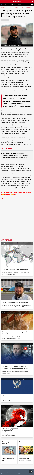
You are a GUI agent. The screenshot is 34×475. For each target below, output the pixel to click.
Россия (11, 20)
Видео (16, 7)
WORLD (19, 4)
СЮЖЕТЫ (28, 7)
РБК (26, 56)
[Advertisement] (17, 221)
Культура (20, 20)
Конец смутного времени (7, 442)
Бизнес (15, 20)
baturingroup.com (15, 473)
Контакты (3, 470)
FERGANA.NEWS (17, 1)
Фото (22, 7)
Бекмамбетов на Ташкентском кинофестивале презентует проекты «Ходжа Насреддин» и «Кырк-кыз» (15, 155)
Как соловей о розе (25, 442)
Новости (3, 7)
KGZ (5, 4)
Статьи (10, 7)
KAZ (2, 4)
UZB (15, 4)
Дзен (14, 195)
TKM (12, 4)
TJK (8, 4)
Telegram (7, 195)
